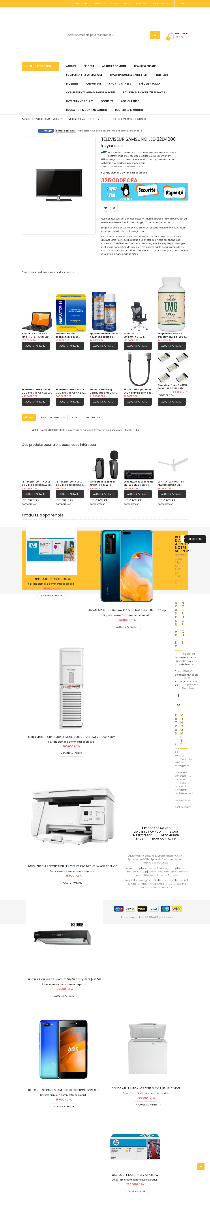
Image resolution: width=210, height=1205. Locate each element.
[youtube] (178, 703)
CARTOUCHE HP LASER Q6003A (52, 578)
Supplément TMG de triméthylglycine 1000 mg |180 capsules (172, 335)
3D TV (157, 886)
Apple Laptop (133, 867)
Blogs (174, 831)
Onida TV (181, 879)
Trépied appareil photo (155, 861)
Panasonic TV (167, 879)
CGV (182, 765)
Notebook (173, 874)
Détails (28, 416)
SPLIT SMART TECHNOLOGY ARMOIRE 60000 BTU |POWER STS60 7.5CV (71, 736)
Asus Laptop (170, 870)
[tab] (29, 416)
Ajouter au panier (35, 345)
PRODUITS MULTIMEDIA (47, 119)
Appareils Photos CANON (169, 854)
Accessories (155, 870)
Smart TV (167, 886)
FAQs (183, 782)
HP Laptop (161, 874)
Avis (75, 416)
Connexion (142, 3)
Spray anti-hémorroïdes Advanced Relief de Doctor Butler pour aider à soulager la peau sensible (104, 335)
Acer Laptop (148, 867)
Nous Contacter (186, 773)
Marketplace (98, 3)
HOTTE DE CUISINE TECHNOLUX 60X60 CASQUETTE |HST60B (64, 978)
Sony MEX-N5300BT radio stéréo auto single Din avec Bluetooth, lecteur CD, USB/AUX (138, 482)
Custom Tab (92, 416)
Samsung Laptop (167, 867)
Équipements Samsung (141, 854)
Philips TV (146, 883)
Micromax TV (160, 883)
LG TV (155, 879)
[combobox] (112, 35)
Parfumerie (188, 663)
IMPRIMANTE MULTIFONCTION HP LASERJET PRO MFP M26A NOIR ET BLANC (73, 865)
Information (170, 834)
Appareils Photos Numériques (167, 858)
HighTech (187, 670)
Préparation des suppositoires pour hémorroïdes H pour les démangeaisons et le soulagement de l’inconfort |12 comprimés (70, 335)
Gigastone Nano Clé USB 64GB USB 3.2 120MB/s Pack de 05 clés (172, 387)
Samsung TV (142, 879)
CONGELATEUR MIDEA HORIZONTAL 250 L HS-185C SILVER (146, 1087)
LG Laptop (148, 874)
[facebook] (178, 694)
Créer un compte (162, 3)
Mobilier (186, 676)
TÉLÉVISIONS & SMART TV (77, 119)
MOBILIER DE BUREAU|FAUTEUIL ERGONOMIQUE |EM (135, 335)
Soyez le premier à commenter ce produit (124, 172)
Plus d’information (52, 416)
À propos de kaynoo (156, 827)
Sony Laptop (140, 870)
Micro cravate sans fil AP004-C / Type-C (102, 482)
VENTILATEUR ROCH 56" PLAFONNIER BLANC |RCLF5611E (171, 482)
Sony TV (129, 879)
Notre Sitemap (185, 790)
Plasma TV (146, 886)
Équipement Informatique (189, 654)
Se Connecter (186, 756)
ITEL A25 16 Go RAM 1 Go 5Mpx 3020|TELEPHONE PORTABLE (63, 1089)
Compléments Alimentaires (190, 685)
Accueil (26, 119)
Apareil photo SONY (138, 858)
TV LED (99, 119)
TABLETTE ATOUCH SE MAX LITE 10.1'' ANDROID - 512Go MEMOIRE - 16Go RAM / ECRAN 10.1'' (36, 335)
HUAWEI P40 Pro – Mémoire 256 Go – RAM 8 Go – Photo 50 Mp (127, 609)
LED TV (172, 883)
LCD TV (181, 883)
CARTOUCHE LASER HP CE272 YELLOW (135, 1174)
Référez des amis (66, 130)
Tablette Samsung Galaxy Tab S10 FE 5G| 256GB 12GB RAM (103, 391)
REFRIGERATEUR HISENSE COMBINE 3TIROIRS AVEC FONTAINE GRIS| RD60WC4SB (36, 391)
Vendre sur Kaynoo (120, 3)
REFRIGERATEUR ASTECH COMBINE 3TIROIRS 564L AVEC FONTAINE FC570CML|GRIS (70, 391)
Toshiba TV (133, 883)
